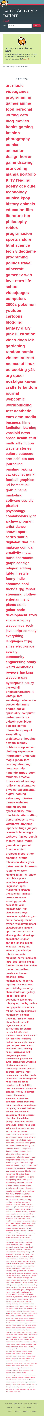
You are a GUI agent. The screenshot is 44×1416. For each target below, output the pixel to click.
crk (12, 1313)
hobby (24, 1003)
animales (22, 1228)
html (10, 245)
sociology (17, 1233)
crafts (11, 387)
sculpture (29, 1242)
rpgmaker (18, 1282)
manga (12, 174)
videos (12, 357)
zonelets (10, 1035)
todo (13, 1365)
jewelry (19, 1092)
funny (10, 579)
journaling (14, 464)
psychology (15, 511)
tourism (30, 1230)
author (33, 1221)
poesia (23, 1344)
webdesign (13, 700)
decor (24, 1315)
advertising (29, 1332)
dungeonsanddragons (11, 1375)
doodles (26, 1339)
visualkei (18, 1353)
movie (30, 747)
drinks (18, 1382)
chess (30, 961)
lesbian (31, 1108)
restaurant (9, 1218)
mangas (8, 1268)
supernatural (25, 1185)
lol (15, 1032)
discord (11, 725)
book (32, 772)
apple (26, 1323)
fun (27, 215)
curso (21, 1245)
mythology (12, 1014)
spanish (16, 1081)
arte (9, 168)
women (25, 1256)
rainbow (8, 1368)
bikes (16, 1306)
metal (26, 552)
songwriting (15, 1358)
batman (30, 1282)
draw (19, 1180)
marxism (8, 1337)
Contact (33, 1411)
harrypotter (33, 1280)
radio (9, 785)
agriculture (31, 1386)
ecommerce (12, 1098)
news (25, 433)
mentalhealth (13, 908)
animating (8, 1349)
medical (8, 1211)
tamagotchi (8, 1353)
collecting (12, 905)
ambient (32, 1261)
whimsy (20, 1134)
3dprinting (10, 1197)
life (28, 281)
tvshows (11, 836)
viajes (18, 1344)
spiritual (24, 1372)
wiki (21, 905)
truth (35, 1282)
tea (32, 1145)
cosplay (11, 764)
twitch (17, 1042)
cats (24, 115)
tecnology (8, 1377)
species (8, 1299)
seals (30, 1313)
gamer (21, 1188)
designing (11, 1108)
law (7, 1038)
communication (21, 1320)
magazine (30, 1271)
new (14, 1330)
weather (24, 1197)
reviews (12, 672)
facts (17, 1349)
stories (25, 448)
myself (25, 1022)
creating (8, 1304)
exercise (31, 1337)
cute (31, 186)
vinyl (7, 1339)
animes (26, 893)
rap (25, 908)
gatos (9, 866)
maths (29, 1121)
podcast (31, 1068)
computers (16, 298)
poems (10, 897)
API (35, 1408)
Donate (17, 1408)
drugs (7, 1261)
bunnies (10, 1072)
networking (13, 1259)
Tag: (5, 25)
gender (11, 1391)
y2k (31, 369)
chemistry (20, 1145)
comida (26, 547)
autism (21, 849)
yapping (34, 1273)
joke (14, 1349)
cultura (16, 1230)
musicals (30, 1011)
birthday (17, 988)
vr (18, 870)
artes (7, 1223)
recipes (15, 1045)
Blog (29, 1408)
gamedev (14, 275)
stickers (22, 1140)
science (22, 245)
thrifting (21, 1242)
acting (27, 1145)
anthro (27, 1365)
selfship (11, 1308)
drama (23, 1209)
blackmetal (22, 1389)
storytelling (13, 734)
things (21, 1115)
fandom (30, 387)
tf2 (30, 1058)
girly (24, 1191)
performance (10, 1306)
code (21, 610)
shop (21, 747)
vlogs (18, 1332)
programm (18, 1351)
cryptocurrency (17, 1297)
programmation (31, 1327)
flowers (11, 742)
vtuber (10, 717)
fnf (7, 1011)
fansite (16, 1022)
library (31, 1259)
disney (32, 1311)
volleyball (31, 1088)
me (31, 542)
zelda (25, 1334)
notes (31, 1299)
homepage (21, 1218)
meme (28, 920)
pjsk (8, 1045)
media (30, 417)
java (32, 1177)
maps (8, 1214)
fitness (10, 781)
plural (22, 1237)
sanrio (22, 537)
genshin (23, 882)
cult (11, 1360)
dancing (19, 920)
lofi (36, 1384)
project (27, 730)
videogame (25, 251)
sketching (9, 1233)
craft (18, 1085)
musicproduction (24, 1304)
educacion (29, 700)
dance (21, 527)
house (12, 1323)
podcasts (29, 1204)
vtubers (17, 1148)
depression (9, 1254)
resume (11, 870)
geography (11, 1115)
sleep (21, 853)
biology (22, 742)
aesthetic (22, 411)
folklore (19, 1325)
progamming (12, 1075)
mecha (17, 1389)
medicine (30, 957)
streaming (14, 594)
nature (25, 239)
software (13, 500)
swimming (17, 1202)
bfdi (28, 1052)
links (17, 995)
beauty (29, 683)
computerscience (13, 1160)
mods (25, 1266)
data (17, 1011)
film (29, 209)
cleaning (21, 1226)
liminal (20, 1299)
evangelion (9, 1330)
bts (7, 1145)
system (21, 878)
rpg (21, 589)
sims (15, 1339)
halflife (32, 1363)
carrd (21, 957)
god (33, 1125)
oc (8, 369)
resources (28, 1007)
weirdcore (22, 717)
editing (25, 568)
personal (24, 109)
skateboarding (14, 927)
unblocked (10, 1143)
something (29, 1344)
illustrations (21, 1301)
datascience (21, 1360)
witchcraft (12, 823)
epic (24, 1180)
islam (25, 1346)
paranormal (19, 1062)
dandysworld (9, 1334)
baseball (9, 1165)
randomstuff (9, 1356)
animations (12, 939)
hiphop (9, 1042)
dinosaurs (11, 1125)
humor (23, 973)
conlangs (19, 1372)
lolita (8, 1128)
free (13, 931)
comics (12, 144)
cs (35, 1306)
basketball (13, 687)
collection (21, 1168)
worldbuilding (19, 405)
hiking (29, 942)
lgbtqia (8, 1207)
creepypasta (13, 1007)
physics (11, 789)
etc (24, 459)
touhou (10, 969)
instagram (24, 1313)
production (11, 1078)
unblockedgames (10, 1320)
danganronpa (13, 1055)
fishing (29, 1228)
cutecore (26, 454)
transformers (11, 1137)
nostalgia (14, 381)
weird (10, 667)
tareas (12, 1368)
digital (10, 793)
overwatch (8, 1358)
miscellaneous (9, 1363)
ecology (28, 1199)
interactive (30, 965)
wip (31, 819)
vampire (22, 1306)
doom (27, 1157)
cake (33, 1384)
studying (26, 1038)
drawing (25, 162)
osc (30, 984)
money (10, 802)
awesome (29, 1101)
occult (33, 836)
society (25, 1282)
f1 (17, 1174)
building (8, 1285)
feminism (24, 1098)
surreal (30, 1256)
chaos (34, 1323)
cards (14, 1301)
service (27, 1237)
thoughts (29, 738)
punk (30, 474)
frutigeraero (13, 889)
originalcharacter (20, 1327)
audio (33, 1035)
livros (23, 1216)
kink (25, 1363)
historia (9, 1188)
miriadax (31, 1318)
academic (9, 1266)
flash (35, 1165)
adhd (31, 1339)
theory (8, 1292)
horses (29, 1165)
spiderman (30, 1308)
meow (19, 1035)
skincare (29, 1209)
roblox (12, 227)
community (15, 657)
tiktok (17, 1197)
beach (7, 1360)
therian (18, 1194)
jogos (9, 995)
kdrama (14, 1228)
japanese (12, 828)
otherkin (8, 1221)
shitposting (21, 1252)
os (35, 1308)
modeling (29, 1214)
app (8, 931)
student (30, 1115)
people (14, 1207)
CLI (24, 1408)
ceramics (20, 1273)
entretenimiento (21, 1356)
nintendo (12, 772)
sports (12, 239)
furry (10, 180)
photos (10, 708)
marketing (14, 495)
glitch (28, 1275)
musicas (15, 1360)
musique (18, 1365)
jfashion (22, 1018)
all (26, 874)
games (12, 103)
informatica (13, 730)
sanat (12, 1315)
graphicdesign (18, 563)
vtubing (22, 1349)
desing (23, 1353)
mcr (7, 1171)
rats (32, 1254)
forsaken (26, 1297)
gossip (22, 1382)
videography (11, 1168)
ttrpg (28, 641)
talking (8, 1280)
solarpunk (13, 1382)
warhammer (9, 1370)
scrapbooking (29, 1294)
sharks (24, 1131)
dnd (25, 542)
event (12, 1171)
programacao (10, 1249)
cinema (21, 490)
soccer (10, 704)
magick (21, 1346)
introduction (12, 1029)
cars (10, 417)
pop (33, 1171)
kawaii (30, 381)
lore (26, 759)
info (8, 815)
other (30, 853)
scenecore (21, 1065)
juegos (31, 828)
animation (15, 150)
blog (10, 121)
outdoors (10, 1101)
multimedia (31, 1168)
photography (18, 139)
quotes (23, 1280)
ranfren (14, 1384)
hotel (18, 1384)
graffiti (14, 1273)
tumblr (16, 1165)
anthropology (16, 1275)
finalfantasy (29, 1353)
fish (13, 878)
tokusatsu (28, 1384)
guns (22, 1290)
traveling (11, 1018)
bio (28, 946)
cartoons (14, 316)
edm (14, 1221)
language (12, 768)
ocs (22, 186)
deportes (28, 980)
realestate (20, 1143)
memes (12, 363)
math (10, 443)
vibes (28, 1363)
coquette (20, 954)
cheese (14, 1356)
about (20, 781)
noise (8, 1052)
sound (19, 1214)
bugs (22, 828)
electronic (20, 1121)
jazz (29, 1140)
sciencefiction (30, 1263)
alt (28, 1128)
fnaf (19, 696)
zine (23, 995)
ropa (32, 1216)
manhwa (22, 1151)
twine (8, 1105)
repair (34, 1344)
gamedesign (23, 950)
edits (7, 1389)
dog (15, 961)
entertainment (17, 599)
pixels (22, 961)
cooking (19, 369)
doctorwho (22, 1386)
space (11, 438)
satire (23, 1332)
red (31, 1389)
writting (27, 1245)
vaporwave (25, 751)
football (12, 480)
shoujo (33, 1356)
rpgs (28, 1072)
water (23, 1275)
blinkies (27, 798)
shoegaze (30, 1315)
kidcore (14, 1226)
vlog (31, 1160)
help (29, 1151)
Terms (25, 1411)
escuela (20, 1182)
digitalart (13, 542)
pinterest (29, 1092)
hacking (26, 672)
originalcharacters (18, 691)
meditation (17, 1313)
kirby (28, 1223)
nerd (23, 1204)
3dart (18, 1280)
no (11, 1011)
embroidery (19, 1341)
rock (29, 625)
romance (20, 897)
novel (20, 1137)
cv (20, 1256)
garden (8, 1287)
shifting (27, 1360)
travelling (18, 1105)
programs (33, 1297)
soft (31, 1278)
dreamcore (25, 1029)
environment (11, 1134)
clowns (32, 1137)
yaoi (31, 862)
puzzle (22, 901)
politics (13, 263)
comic (27, 352)
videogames (17, 91)
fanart (30, 589)
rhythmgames (19, 1323)
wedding (19, 1249)
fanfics (35, 1332)
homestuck (20, 485)
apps (22, 886)
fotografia (10, 1154)
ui (6, 1386)
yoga (33, 1157)
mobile (28, 1268)
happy (13, 1372)
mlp (22, 768)
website (12, 448)
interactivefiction (10, 1341)
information (13, 755)
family (21, 946)
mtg (12, 1318)
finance (11, 849)
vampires (11, 882)
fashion (13, 133)
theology (26, 1278)
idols (15, 1334)
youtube (13, 310)
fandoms (12, 777)
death (33, 1075)
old (17, 1140)
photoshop (14, 1377)
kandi (28, 1216)
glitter (31, 1365)
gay (24, 677)
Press (10, 1411)
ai (22, 363)
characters (24, 558)
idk (31, 340)
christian (18, 1254)
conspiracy (25, 1233)
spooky (30, 1351)
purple (27, 1254)
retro (19, 281)
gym (33, 916)
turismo (8, 1235)
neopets (28, 1349)
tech (10, 251)
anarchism (20, 1111)
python (10, 923)
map (28, 1389)
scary (7, 1259)
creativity (13, 552)
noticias (8, 1311)
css (24, 500)
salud (21, 1199)
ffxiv (20, 1048)
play (27, 1306)
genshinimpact (21, 1271)
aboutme (13, 584)
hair (14, 1266)
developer (12, 916)
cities (10, 1389)
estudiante (9, 1230)
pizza (20, 976)
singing (11, 806)
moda (28, 840)
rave (19, 1391)
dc (30, 1197)
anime (25, 103)
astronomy (13, 798)
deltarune (22, 704)
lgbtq (10, 573)
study (31, 662)
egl (23, 1254)
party (20, 1337)
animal (34, 1313)
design (12, 156)
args (31, 1163)
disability (25, 1337)
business (13, 422)
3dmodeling (23, 1118)
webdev (16, 1131)
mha (20, 1358)
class (32, 1304)
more (32, 1358)
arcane (19, 1379)
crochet (18, 474)
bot (31, 1292)
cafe (27, 1143)
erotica (34, 1287)
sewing (12, 651)
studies (26, 1375)
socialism (9, 1202)
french (16, 1308)
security (28, 988)
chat (17, 785)
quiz (15, 1332)
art (8, 85)
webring (16, 1363)
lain (8, 878)
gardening (15, 346)
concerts (8, 1290)
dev (13, 1118)
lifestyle (22, 573)
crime (29, 1325)
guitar (10, 610)
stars (23, 1055)
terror (20, 1308)
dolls (23, 862)
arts (9, 459)
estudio (14, 1294)
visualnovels (13, 912)
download (27, 1377)
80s (32, 1128)
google (21, 1318)
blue (7, 1140)
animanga (26, 1221)
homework (9, 1247)
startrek (31, 1306)
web (28, 275)
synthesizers (30, 1320)
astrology (11, 901)
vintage (11, 696)
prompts (29, 1356)
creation (21, 1259)
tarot (30, 931)
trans (10, 558)
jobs (10, 1351)
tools (27, 1134)
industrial (8, 1327)
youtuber (20, 1334)
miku (12, 1194)
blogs (28, 721)
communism (12, 1058)
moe (7, 1391)
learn (12, 1223)
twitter (34, 1325)
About (9, 1408)
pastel (30, 1180)
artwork (18, 1223)
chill (30, 1240)
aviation (8, 1263)
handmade (26, 1311)
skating (9, 1185)
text (13, 1235)
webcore (13, 677)
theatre (10, 840)
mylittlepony (9, 1332)
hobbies (11, 747)
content (8, 1318)
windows (11, 946)
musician (14, 1379)
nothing (20, 793)
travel (26, 263)
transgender (13, 893)
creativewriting (21, 1330)
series (11, 537)
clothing (11, 751)
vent (14, 1128)
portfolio (28, 174)
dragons (22, 984)
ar (13, 1389)
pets (20, 721)
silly (18, 443)
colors (8, 1245)
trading (16, 1185)
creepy (25, 1154)
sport (22, 532)
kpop (25, 198)
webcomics (15, 625)
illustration (25, 334)
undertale (29, 755)
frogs (26, 1259)
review (13, 1292)
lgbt (32, 516)
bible (30, 1235)
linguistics (12, 886)
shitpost (8, 1313)
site (23, 815)
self (10, 1379)
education (15, 209)
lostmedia (8, 1325)
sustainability (16, 1268)
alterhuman (15, 1263)
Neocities (8, 1403)
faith (7, 1379)
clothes (30, 594)
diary (25, 328)
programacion (19, 233)
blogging (14, 322)
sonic (22, 605)
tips (27, 1382)
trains (15, 1151)
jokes (20, 1370)
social (21, 708)
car (20, 1078)
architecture (14, 738)
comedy (29, 631)
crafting (32, 815)
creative (24, 777)
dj (28, 1177)
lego (27, 1174)
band (20, 840)
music (18, 85)
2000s (11, 304)
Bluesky (34, 1403)
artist (10, 527)
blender (24, 1014)
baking (26, 469)
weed (15, 1188)
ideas (24, 1223)
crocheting (33, 1285)
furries (22, 836)
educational (30, 1105)
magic (10, 759)
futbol (19, 874)
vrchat (11, 1339)
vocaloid (13, 433)
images (15, 1163)
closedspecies (11, 1252)
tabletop (30, 1191)
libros (30, 1045)
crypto (21, 806)
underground (18, 1368)
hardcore (9, 1240)
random (13, 352)
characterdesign (15, 992)
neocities (28, 1301)
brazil (31, 1247)
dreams (25, 889)
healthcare (29, 1226)
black (22, 1365)
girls (32, 1134)
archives (8, 1294)
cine (8, 1118)
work (24, 870)
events (19, 866)
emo (19, 417)
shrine (22, 1068)
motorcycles (26, 1370)
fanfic (9, 920)
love (10, 281)
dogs (22, 340)
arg (9, 375)
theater (9, 1151)
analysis (23, 1230)
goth (9, 490)
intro (8, 961)
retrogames (18, 1261)
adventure (26, 999)
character (9, 1297)
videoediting (11, 1182)
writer (12, 1282)
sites (12, 1261)
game (11, 162)
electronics (25, 646)
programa (15, 1256)
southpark (17, 1191)
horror (26, 156)
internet (27, 357)
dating (34, 1341)
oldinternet (15, 1370)
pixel (23, 1025)
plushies (10, 1065)
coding (20, 168)
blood (16, 1318)
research (12, 832)
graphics (27, 480)
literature (14, 215)
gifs (20, 1032)
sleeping (11, 857)
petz (16, 1242)
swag (8, 1062)
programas (9, 1209)
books (11, 127)
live (7, 1308)
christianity (12, 1068)
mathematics (13, 980)
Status (17, 1411)
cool (25, 584)
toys (24, 912)
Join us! (26, 59)
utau (8, 1088)
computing (26, 1148)
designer (31, 1346)
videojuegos (17, 292)
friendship (27, 1249)
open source (18, 1403)
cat (8, 474)
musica (12, 198)
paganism (14, 1337)
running (28, 1048)
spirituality (13, 713)
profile (23, 857)
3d (8, 485)
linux (30, 363)
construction (11, 1157)
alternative (28, 785)
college (18, 1154)
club (22, 1375)
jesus (32, 1143)
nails (17, 1292)
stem (19, 1375)
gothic (18, 935)
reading (23, 180)
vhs (15, 1218)
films (26, 422)
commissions (17, 516)
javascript (14, 631)
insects (9, 1191)
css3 (13, 1327)
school (12, 286)
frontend (20, 1339)
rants (23, 1268)
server (29, 1287)
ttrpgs (23, 772)
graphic (24, 1075)
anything (26, 823)
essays (21, 931)
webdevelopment (25, 923)
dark (23, 1045)
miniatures (20, 1377)
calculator (26, 1341)
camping (14, 1304)
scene (11, 620)
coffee (21, 725)
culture (11, 454)
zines (10, 646)
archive (12, 521)
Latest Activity (18, 10)
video (11, 340)
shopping (24, 764)
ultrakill (8, 1323)
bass (13, 1353)
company (21, 1294)
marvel (28, 927)
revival (7, 1315)
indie (21, 579)
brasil (20, 1125)
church (26, 1318)
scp (14, 1351)
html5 (29, 811)
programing (17, 257)
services (24, 1160)
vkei (25, 1032)
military (8, 1344)
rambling (33, 1349)
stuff (32, 438)
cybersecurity (15, 811)
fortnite (10, 965)
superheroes (25, 1292)
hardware (27, 1194)
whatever (20, 1171)
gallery (31, 992)
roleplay (23, 620)
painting (12, 469)
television (12, 862)
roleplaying (12, 1003)
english (24, 939)
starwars (9, 1148)
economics (24, 1207)
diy (31, 500)
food (10, 109)
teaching (11, 976)
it (33, 691)
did (33, 1252)
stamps (10, 950)
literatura (29, 1188)
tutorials (8, 1275)
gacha (22, 1263)
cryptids (33, 1275)
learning (29, 427)
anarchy (8, 1273)
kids (25, 1308)
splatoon (24, 916)
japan (19, 759)
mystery (10, 984)
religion (12, 568)
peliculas (15, 1038)
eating (28, 1252)
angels (13, 1214)
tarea (29, 1368)
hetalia (28, 1330)
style (24, 1042)
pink (10, 334)
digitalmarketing (21, 1235)
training (24, 1325)
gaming (26, 127)
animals (27, 204)
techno (15, 1199)
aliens (9, 935)
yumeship (19, 1311)
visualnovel (10, 1242)
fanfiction (13, 427)
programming (18, 97)
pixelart (12, 506)
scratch (22, 1128)
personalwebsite (17, 819)
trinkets (18, 1211)
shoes (8, 1216)
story (33, 615)
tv (19, 387)
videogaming (17, 1240)
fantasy (13, 328)
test (9, 411)
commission (14, 1346)
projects (11, 853)
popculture (12, 999)
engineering (15, 662)
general (8, 1256)
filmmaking (19, 1095)
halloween (15, 1237)
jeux (36, 1363)
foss (14, 1271)
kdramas (8, 1301)
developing (8, 1365)
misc (27, 1125)
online (33, 1003)
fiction (28, 443)
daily (24, 1358)
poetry (12, 186)
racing (33, 1233)
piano (9, 1022)
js (18, 1207)
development (16, 615)
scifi (16, 459)
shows (11, 532)
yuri (8, 988)
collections (8, 1372)
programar (10, 1177)
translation (23, 1163)
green (31, 1207)
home (31, 1042)
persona (28, 1182)
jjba (20, 1287)
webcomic (15, 399)
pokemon (27, 304)
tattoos (17, 1209)
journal (12, 393)
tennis (26, 1240)
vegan (20, 1363)
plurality (20, 1157)
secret (15, 1391)
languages (14, 641)
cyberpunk (14, 683)
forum (8, 1199)
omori (20, 1101)
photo (32, 874)
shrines (14, 1299)
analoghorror (30, 1290)
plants (11, 605)
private (23, 1384)
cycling (13, 1280)
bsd (24, 1214)
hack (32, 1370)
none (8, 1081)
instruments (32, 1382)
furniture (26, 1261)
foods (25, 1081)
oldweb (11, 721)
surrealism (32, 1211)
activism (20, 1072)
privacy (24, 1058)
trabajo (24, 1379)
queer (18, 375)
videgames (32, 1375)
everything (14, 636)
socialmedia (18, 1088)
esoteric (26, 1285)
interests (31, 866)
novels (9, 1032)
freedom (17, 1216)
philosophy (16, 221)
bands (8, 1237)
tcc (14, 1211)
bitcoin (28, 1171)
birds (15, 815)
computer (27, 713)
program (26, 521)
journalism (22, 969)
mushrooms (30, 1379)
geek (7, 1351)
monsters (17, 1204)
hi (12, 1216)
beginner (33, 1377)
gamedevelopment (18, 845)
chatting (25, 1211)
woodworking (16, 1386)
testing (30, 781)
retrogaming (11, 1180)
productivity (8, 1384)
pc (33, 1148)
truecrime (9, 1204)
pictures (10, 1092)
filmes (8, 1163)
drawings (28, 935)
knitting (10, 874)
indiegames (19, 1052)
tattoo (24, 1287)
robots (10, 954)
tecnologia (26, 832)
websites (22, 802)
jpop (12, 1140)
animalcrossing (33, 1334)
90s (31, 459)
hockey (8, 1226)
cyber (21, 1174)
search (19, 1221)
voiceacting (18, 1315)
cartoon (10, 942)
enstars (8, 1228)
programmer (21, 1177)
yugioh (9, 1386)
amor (26, 1035)
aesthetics (24, 667)
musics (13, 1344)
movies (22, 121)
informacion (16, 1290)
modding (11, 957)
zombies (25, 1368)
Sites (6, 20)
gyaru (19, 965)
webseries (9, 1278)
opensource (26, 1202)
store (26, 1137)
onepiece (14, 1287)
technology (16, 192)
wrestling (31, 1062)
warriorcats (10, 1174)
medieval (31, 1266)
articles (13, 1311)
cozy (23, 1165)
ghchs (20, 942)
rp (22, 1011)
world (33, 1223)
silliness (28, 1358)
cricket (29, 1218)
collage (9, 1111)
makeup (12, 547)
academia (14, 1245)
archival (8, 1382)
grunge (9, 1121)
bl (28, 1111)
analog (16, 1247)
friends (11, 589)
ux (28, 1280)
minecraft (15, 269)
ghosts (20, 1285)
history (12, 204)
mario (12, 1145)
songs (9, 1095)
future (14, 1325)
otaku (7, 1282)
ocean (30, 1018)
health (22, 438)
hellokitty (27, 1085)
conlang (25, 1299)
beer (34, 1389)
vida (30, 1323)
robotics (10, 1085)
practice (14, 1285)
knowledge (24, 1247)
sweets (8, 1346)
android (21, 1108)
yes (7, 1194)
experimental (26, 789)
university (9, 1271)
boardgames (29, 1078)
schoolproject (17, 1278)
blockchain (27, 1273)
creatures (24, 1351)
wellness (19, 1266)
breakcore (11, 1048)
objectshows (12, 1025)
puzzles (10, 973)
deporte (9, 1131)
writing (12, 115)
